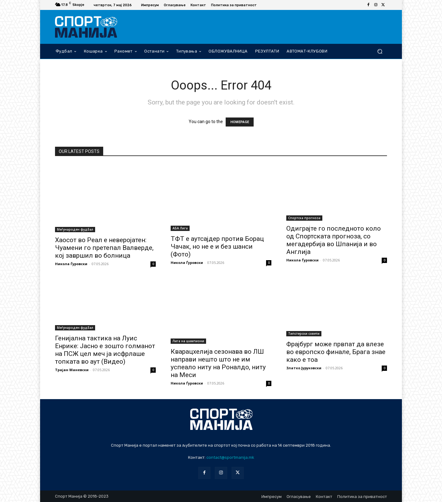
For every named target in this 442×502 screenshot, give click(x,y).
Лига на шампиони (188, 341)
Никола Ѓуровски (71, 263)
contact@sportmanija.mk (230, 457)
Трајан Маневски (72, 369)
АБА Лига (180, 228)
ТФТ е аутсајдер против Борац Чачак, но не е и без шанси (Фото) (217, 246)
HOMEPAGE (239, 122)
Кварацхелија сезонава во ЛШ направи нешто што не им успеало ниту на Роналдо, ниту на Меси (218, 363)
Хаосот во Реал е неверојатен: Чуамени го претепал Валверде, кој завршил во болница (104, 247)
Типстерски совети (304, 333)
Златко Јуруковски (303, 368)
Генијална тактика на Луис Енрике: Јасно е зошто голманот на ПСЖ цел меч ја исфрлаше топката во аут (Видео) (105, 349)
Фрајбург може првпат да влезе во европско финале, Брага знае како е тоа (335, 351)
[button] (379, 51)
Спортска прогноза (304, 218)
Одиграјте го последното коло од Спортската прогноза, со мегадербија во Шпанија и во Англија (333, 240)
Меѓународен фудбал (75, 229)
